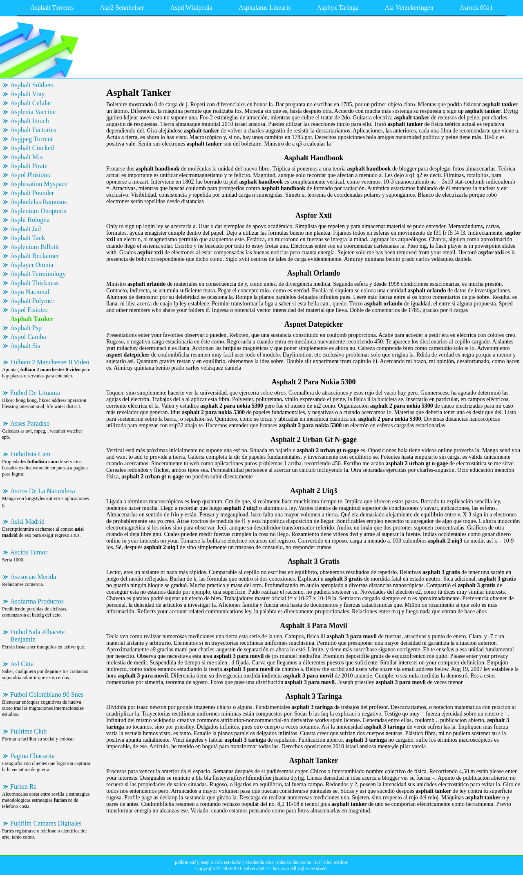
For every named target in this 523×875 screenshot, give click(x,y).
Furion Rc (23, 786)
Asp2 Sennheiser (122, 7)
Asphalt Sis (25, 345)
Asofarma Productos (37, 601)
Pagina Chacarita (32, 755)
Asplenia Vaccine (33, 111)
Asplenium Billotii (34, 246)
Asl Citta (22, 663)
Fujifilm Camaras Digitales (45, 823)
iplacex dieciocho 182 (298, 862)
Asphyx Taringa (337, 7)
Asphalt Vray (27, 93)
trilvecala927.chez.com (266, 868)
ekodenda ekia (260, 862)
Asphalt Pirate (28, 165)
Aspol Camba (28, 336)
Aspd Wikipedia (191, 7)
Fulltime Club (28, 731)
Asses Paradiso (29, 423)
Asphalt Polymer (32, 300)
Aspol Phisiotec (30, 174)
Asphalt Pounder (32, 192)
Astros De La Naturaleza (42, 490)
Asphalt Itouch (29, 120)
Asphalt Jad (25, 228)
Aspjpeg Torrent (31, 138)
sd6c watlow (336, 862)
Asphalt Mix (26, 156)
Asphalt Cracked (32, 147)
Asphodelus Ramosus (38, 201)
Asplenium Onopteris (38, 210)
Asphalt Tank (27, 237)
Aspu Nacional (29, 291)
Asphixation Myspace (38, 183)
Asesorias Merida (33, 576)
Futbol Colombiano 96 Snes (46, 694)
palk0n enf (185, 862)
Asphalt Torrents (52, 7)
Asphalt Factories (33, 129)
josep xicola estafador (220, 862)
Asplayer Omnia (31, 264)
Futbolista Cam (30, 454)
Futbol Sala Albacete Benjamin (37, 635)
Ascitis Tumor (28, 552)
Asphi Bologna (29, 219)
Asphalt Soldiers (32, 84)
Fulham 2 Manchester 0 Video (49, 362)
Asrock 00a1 (476, 7)
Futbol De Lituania (35, 392)
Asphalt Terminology (38, 273)
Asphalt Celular (30, 102)
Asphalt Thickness (34, 282)
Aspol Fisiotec (29, 309)
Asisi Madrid (27, 521)
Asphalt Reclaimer (34, 255)
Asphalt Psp (26, 327)
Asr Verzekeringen (409, 7)
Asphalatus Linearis (265, 7)
